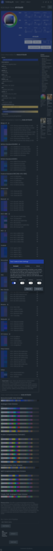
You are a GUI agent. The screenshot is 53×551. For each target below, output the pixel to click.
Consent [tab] (15, 266)
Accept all (38, 289)
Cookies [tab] (27, 266)
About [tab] (38, 266)
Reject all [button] (28, 289)
